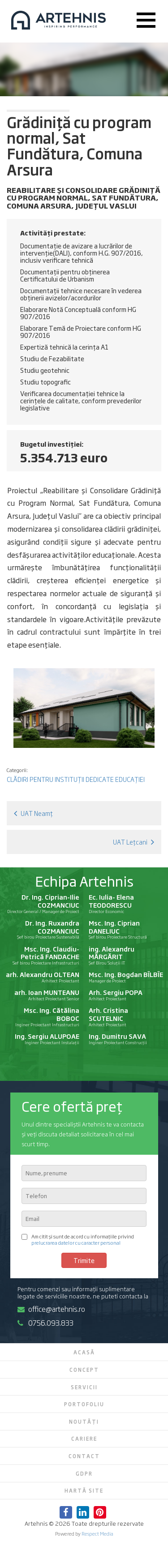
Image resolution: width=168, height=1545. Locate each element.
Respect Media (97, 1533)
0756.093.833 (45, 1322)
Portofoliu (84, 1404)
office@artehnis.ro (51, 1308)
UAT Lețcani (133, 841)
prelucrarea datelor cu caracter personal (76, 1242)
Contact (84, 1456)
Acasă (84, 1352)
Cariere (84, 1438)
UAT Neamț (33, 813)
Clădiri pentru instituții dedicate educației (76, 779)
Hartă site (84, 1490)
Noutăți (84, 1421)
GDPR (84, 1473)
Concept (84, 1369)
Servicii (84, 1387)
